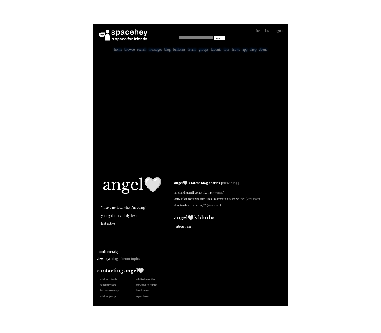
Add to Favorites (145, 279)
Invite (236, 49)
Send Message (108, 284)
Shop (253, 49)
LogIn (268, 31)
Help (259, 31)
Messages (155, 49)
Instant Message (109, 290)
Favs (227, 49)
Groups (204, 49)
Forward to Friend (146, 284)
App (244, 49)
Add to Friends (108, 279)
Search (220, 38)
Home (118, 49)
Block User (142, 290)
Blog (167, 49)
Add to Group (107, 296)
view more (217, 192)
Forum (192, 49)
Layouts (216, 49)
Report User (142, 296)
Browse (129, 49)
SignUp (279, 31)
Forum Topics (130, 259)
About (263, 49)
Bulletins (179, 49)
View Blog (230, 183)
